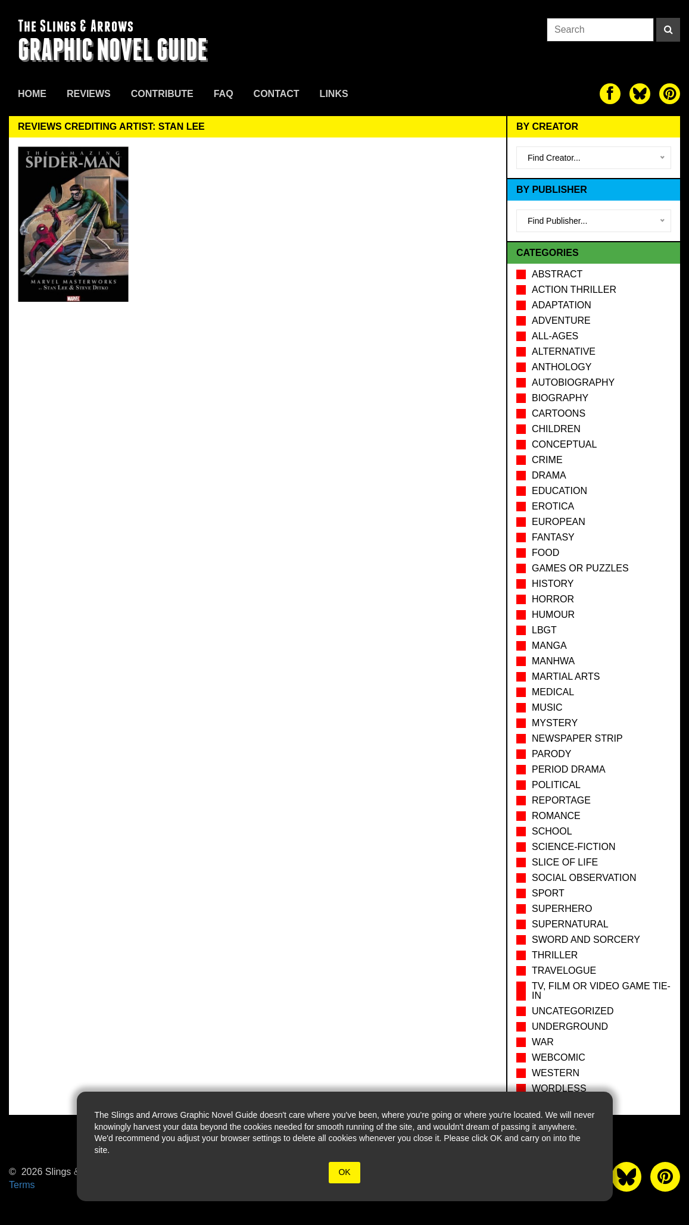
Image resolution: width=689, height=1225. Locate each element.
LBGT (544, 630)
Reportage (561, 800)
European (558, 522)
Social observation (584, 878)
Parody (551, 754)
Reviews (89, 94)
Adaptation (561, 305)
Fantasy (553, 537)
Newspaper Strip (577, 738)
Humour (553, 615)
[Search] (668, 30)
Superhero (562, 909)
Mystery (555, 723)
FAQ (223, 94)
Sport (548, 893)
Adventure (561, 320)
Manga (549, 645)
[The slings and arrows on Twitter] (639, 93)
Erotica (553, 506)
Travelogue (564, 970)
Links (334, 94)
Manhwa (553, 661)
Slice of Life (565, 862)
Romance (556, 816)
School (552, 831)
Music (547, 707)
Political (556, 785)
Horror (553, 599)
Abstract (557, 274)
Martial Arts (566, 676)
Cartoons (558, 413)
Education (559, 491)
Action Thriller (574, 290)
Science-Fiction (573, 847)
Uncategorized (572, 1011)
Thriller (555, 955)
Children (556, 429)
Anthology (561, 367)
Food (545, 553)
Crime (547, 460)
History (553, 584)
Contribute (162, 94)
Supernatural (570, 924)
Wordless (559, 1088)
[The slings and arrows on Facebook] (610, 93)
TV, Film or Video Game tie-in (601, 991)
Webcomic (558, 1057)
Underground (570, 1026)
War (543, 1042)
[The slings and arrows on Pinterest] (669, 93)
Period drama (569, 769)
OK (344, 1172)
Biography (560, 398)
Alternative (564, 351)
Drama (549, 475)
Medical (553, 692)
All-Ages (555, 336)
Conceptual (564, 444)
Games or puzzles (580, 568)
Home (32, 94)
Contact (277, 94)
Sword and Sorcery (586, 940)
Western (555, 1073)
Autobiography (573, 382)
